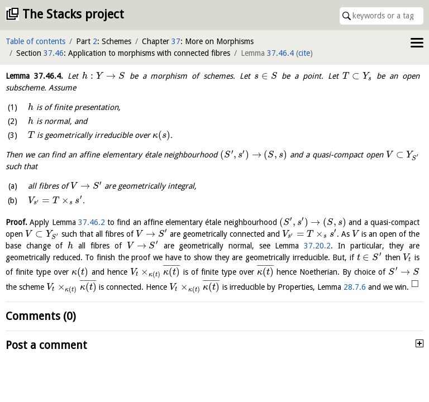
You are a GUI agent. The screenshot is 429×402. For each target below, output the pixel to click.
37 (175, 41)
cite (304, 53)
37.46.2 (91, 222)
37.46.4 (280, 53)
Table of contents (35, 41)
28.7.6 (355, 287)
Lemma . (34, 75)
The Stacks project (73, 14)
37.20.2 (317, 245)
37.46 (54, 53)
